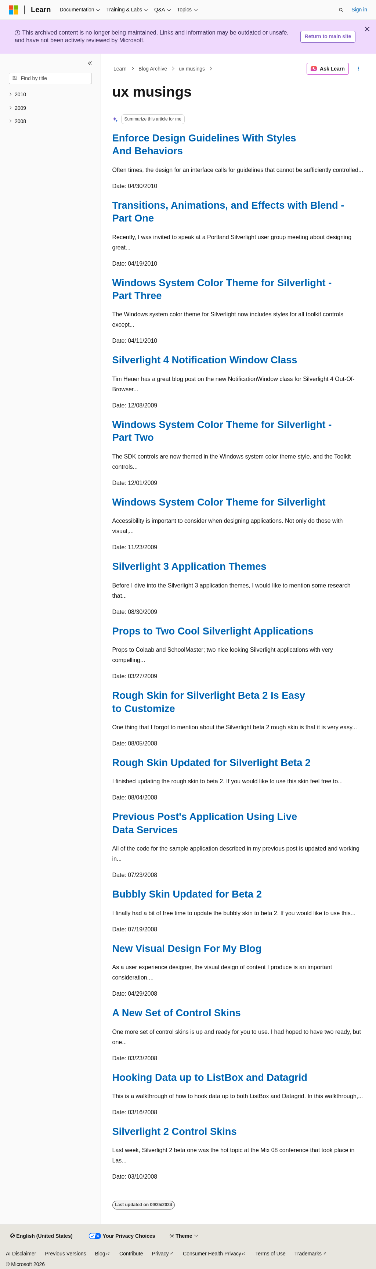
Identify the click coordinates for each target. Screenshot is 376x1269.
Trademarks (308, 1254)
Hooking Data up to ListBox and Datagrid (209, 1077)
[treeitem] (50, 95)
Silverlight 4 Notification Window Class (204, 360)
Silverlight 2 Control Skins (174, 1131)
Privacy (160, 1254)
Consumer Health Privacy (212, 1254)
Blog (100, 1254)
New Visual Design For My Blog (187, 948)
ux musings (192, 69)
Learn (120, 69)
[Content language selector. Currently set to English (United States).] (41, 1236)
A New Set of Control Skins (176, 1012)
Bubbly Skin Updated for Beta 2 (187, 894)
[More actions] (358, 69)
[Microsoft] (13, 10)
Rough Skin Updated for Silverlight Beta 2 (211, 762)
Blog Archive (152, 69)
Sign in (359, 9)
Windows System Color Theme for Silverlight (219, 502)
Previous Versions (65, 1254)
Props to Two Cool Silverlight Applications (213, 631)
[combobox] (50, 79)
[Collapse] (90, 63)
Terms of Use (270, 1254)
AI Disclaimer (21, 1254)
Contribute (131, 1254)
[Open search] (341, 10)
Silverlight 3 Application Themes (189, 566)
